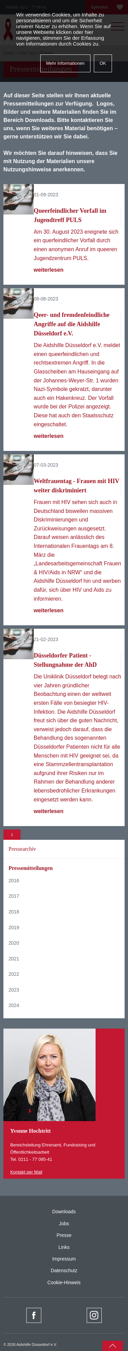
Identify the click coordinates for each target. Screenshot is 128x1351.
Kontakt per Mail (26, 1172)
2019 (14, 927)
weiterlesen (48, 270)
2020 (14, 943)
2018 (14, 911)
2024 (14, 1005)
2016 (14, 880)
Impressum (64, 1259)
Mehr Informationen (65, 63)
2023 (14, 990)
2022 (14, 974)
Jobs (64, 1223)
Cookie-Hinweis (64, 1282)
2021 (14, 958)
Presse (64, 1235)
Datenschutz (64, 1270)
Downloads (64, 1211)
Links (64, 1247)
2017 (14, 896)
